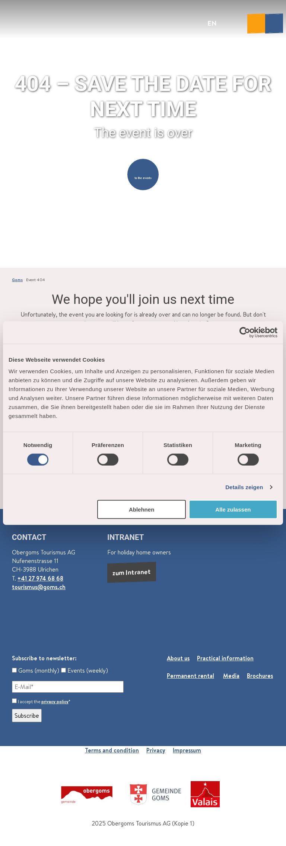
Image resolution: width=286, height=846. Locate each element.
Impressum (187, 750)
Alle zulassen (233, 509)
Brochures (260, 676)
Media (231, 676)
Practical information (225, 658)
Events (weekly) (84, 670)
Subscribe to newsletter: (44, 658)
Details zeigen (244, 487)
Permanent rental (190, 676)
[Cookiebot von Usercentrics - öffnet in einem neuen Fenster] (244, 332)
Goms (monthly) (35, 670)
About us (178, 658)
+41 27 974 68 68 (40, 578)
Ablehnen (141, 509)
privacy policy (55, 701)
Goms (17, 279)
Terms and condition (112, 750)
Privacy (155, 750)
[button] (143, 174)
